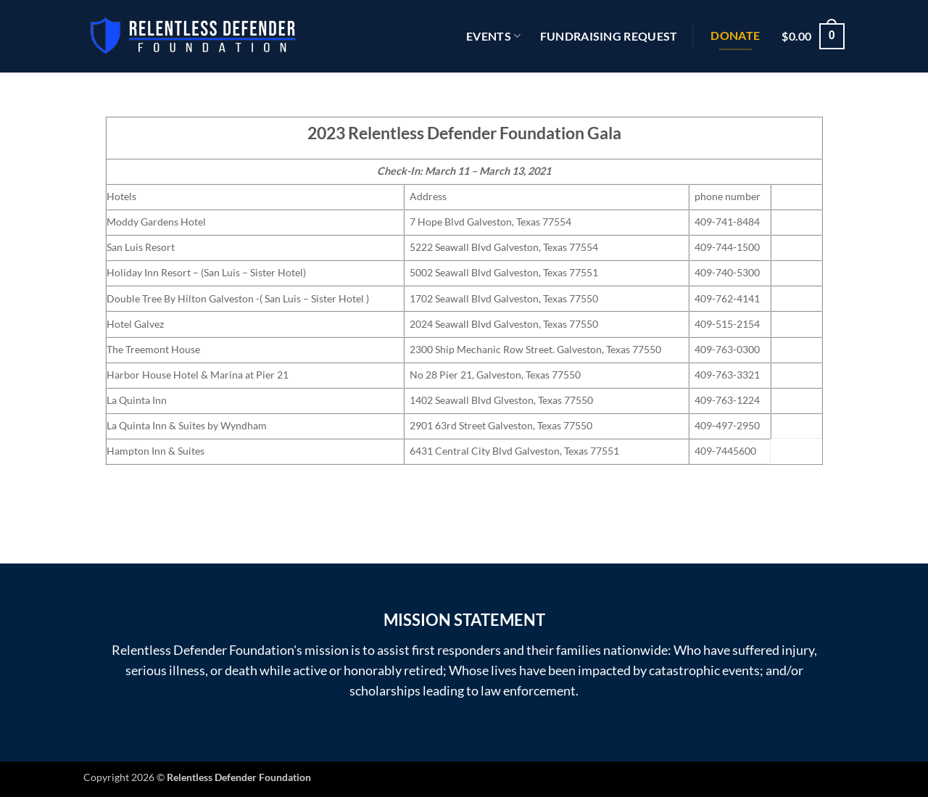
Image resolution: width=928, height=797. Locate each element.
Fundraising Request (609, 36)
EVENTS (493, 36)
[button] (813, 36)
